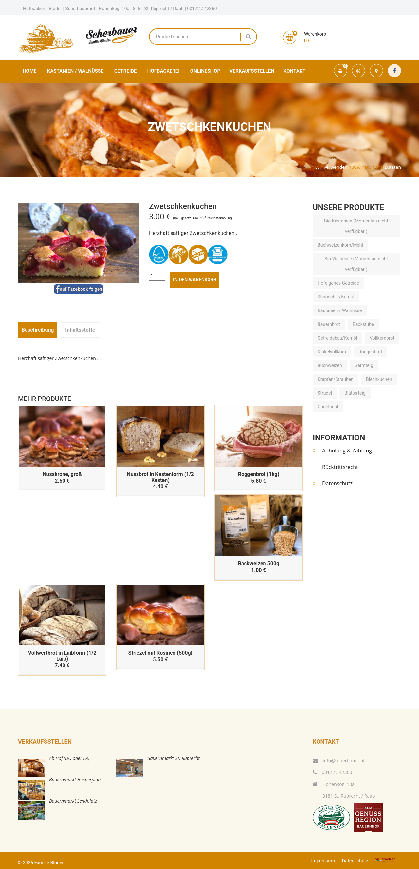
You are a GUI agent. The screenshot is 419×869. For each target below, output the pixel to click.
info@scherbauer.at (339, 760)
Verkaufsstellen (251, 71)
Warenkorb (315, 34)
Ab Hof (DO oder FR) (69, 758)
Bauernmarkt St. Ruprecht (173, 758)
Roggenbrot (370, 352)
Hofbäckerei (163, 71)
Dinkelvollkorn (332, 352)
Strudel (325, 393)
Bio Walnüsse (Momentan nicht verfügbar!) (356, 264)
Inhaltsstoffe (80, 330)
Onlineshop (205, 71)
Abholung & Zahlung (347, 450)
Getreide (125, 71)
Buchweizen (330, 365)
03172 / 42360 (332, 772)
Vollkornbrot (382, 338)
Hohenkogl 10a (334, 784)
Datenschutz (337, 483)
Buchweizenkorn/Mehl (340, 245)
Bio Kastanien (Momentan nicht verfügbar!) (356, 226)
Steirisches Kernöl (336, 297)
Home (30, 71)
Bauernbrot (329, 324)
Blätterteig (355, 393)
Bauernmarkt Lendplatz (73, 801)
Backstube (363, 324)
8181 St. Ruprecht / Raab (344, 796)
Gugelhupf (328, 407)
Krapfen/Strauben (336, 379)
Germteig (364, 365)
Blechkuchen (379, 379)
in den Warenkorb (194, 279)
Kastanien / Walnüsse (75, 71)
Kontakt (294, 71)
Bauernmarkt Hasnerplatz (75, 779)
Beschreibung (37, 330)
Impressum (323, 861)
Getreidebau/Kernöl (337, 338)
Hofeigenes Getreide (338, 283)
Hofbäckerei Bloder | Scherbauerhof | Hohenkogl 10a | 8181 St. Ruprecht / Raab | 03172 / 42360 (120, 8)
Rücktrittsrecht (340, 466)
